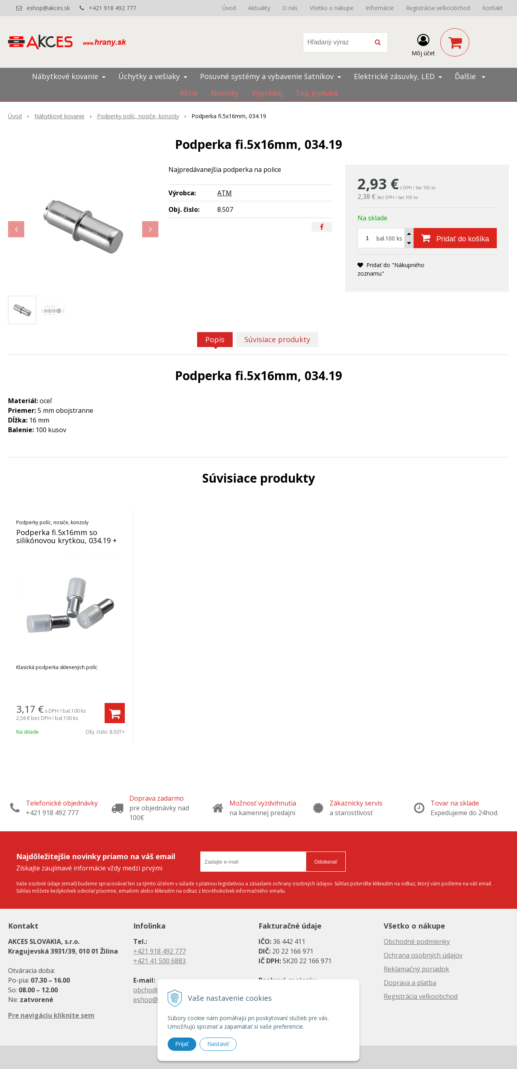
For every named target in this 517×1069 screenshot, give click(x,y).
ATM (224, 192)
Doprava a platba (410, 982)
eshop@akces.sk (48, 8)
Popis (215, 339)
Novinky (225, 93)
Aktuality (259, 8)
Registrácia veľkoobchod (438, 8)
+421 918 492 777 (112, 8)
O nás (290, 8)
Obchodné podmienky (417, 941)
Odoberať (325, 862)
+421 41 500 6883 (159, 960)
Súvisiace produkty (277, 339)
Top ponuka (316, 93)
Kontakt (492, 8)
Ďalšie (470, 76)
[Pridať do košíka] (455, 238)
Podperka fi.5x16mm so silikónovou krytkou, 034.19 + (66, 536)
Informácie (380, 8)
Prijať (182, 1044)
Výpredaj (267, 93)
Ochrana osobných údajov (423, 955)
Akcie (189, 93)
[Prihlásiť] (423, 44)
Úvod (229, 8)
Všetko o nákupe (331, 8)
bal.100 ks (389, 238)
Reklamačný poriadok (416, 968)
